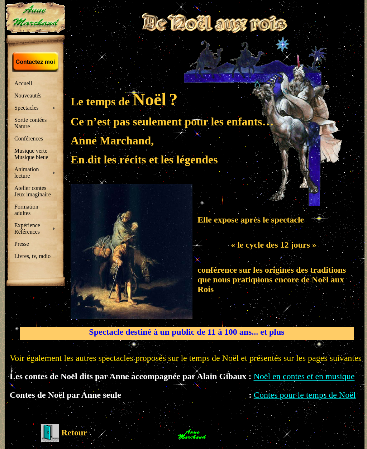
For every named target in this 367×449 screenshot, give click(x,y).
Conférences (28, 138)
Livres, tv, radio (32, 256)
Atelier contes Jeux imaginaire (32, 191)
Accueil (23, 83)
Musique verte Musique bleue (31, 154)
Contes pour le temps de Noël (305, 395)
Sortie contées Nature (30, 123)
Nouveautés (28, 95)
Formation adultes (26, 210)
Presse (21, 244)
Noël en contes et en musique (303, 376)
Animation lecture (26, 172)
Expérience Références (27, 228)
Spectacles (26, 108)
